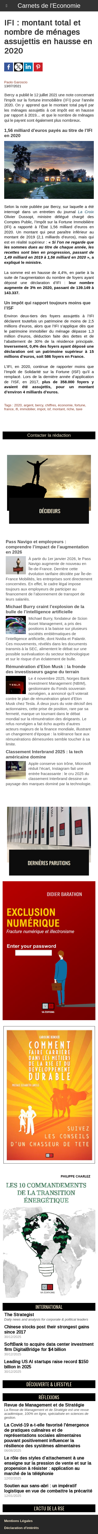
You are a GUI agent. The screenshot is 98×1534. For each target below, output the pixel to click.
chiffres (50, 405)
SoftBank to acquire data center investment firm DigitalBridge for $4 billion (49, 1347)
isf (49, 409)
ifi (16, 409)
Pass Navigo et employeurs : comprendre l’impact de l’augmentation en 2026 (47, 547)
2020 (18, 405)
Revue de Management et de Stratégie (44, 1405)
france (9, 409)
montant (59, 409)
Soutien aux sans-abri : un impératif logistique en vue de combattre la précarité (48, 1488)
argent (28, 405)
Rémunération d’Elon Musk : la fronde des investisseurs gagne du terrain (46, 669)
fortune (79, 405)
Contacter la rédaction (49, 435)
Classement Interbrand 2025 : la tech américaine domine (44, 754)
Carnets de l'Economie (49, 5)
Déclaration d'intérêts (21, 1528)
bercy (39, 405)
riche (70, 409)
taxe (79, 409)
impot (41, 409)
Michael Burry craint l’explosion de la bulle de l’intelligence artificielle (45, 609)
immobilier (27, 409)
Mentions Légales (18, 1521)
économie (65, 405)
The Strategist (19, 1314)
